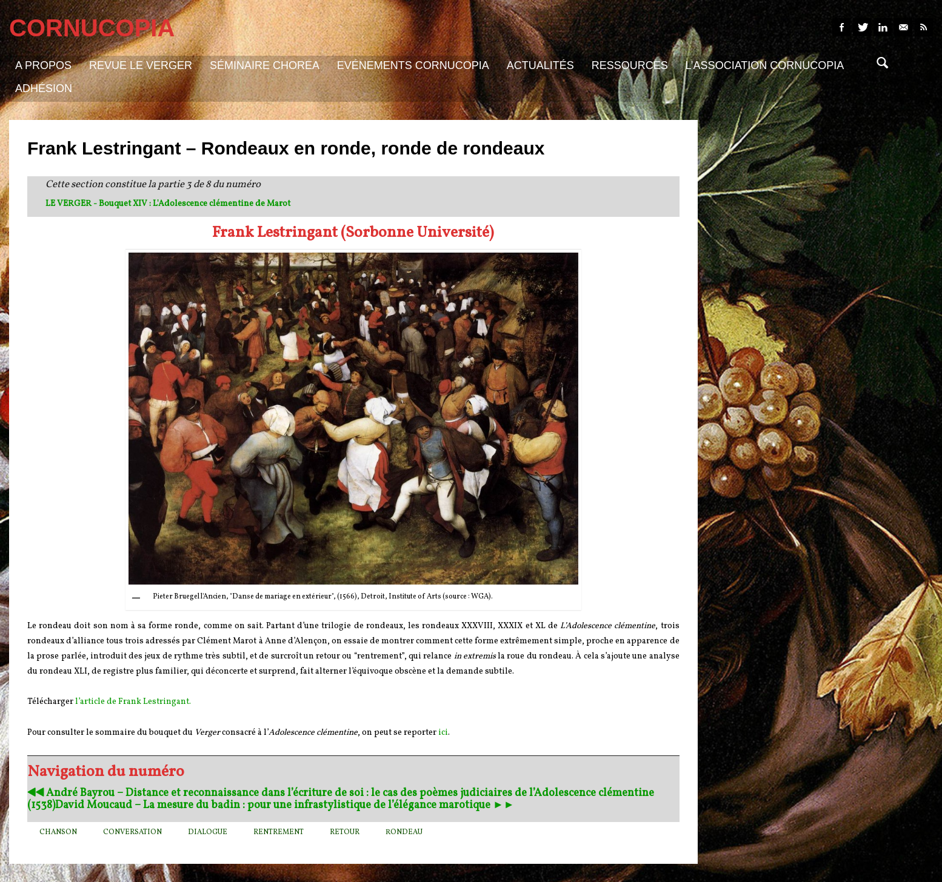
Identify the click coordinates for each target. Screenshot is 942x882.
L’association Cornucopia (765, 65)
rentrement (278, 832)
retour (344, 832)
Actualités (540, 65)
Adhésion (43, 88)
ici (443, 732)
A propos (43, 65)
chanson (58, 832)
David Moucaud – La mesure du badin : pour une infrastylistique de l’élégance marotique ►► (285, 805)
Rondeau (404, 832)
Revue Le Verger (140, 65)
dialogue (207, 832)
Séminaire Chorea (264, 65)
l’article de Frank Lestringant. (133, 702)
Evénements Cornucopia (413, 65)
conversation (132, 832)
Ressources (630, 65)
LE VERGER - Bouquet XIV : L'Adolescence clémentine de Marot (167, 204)
